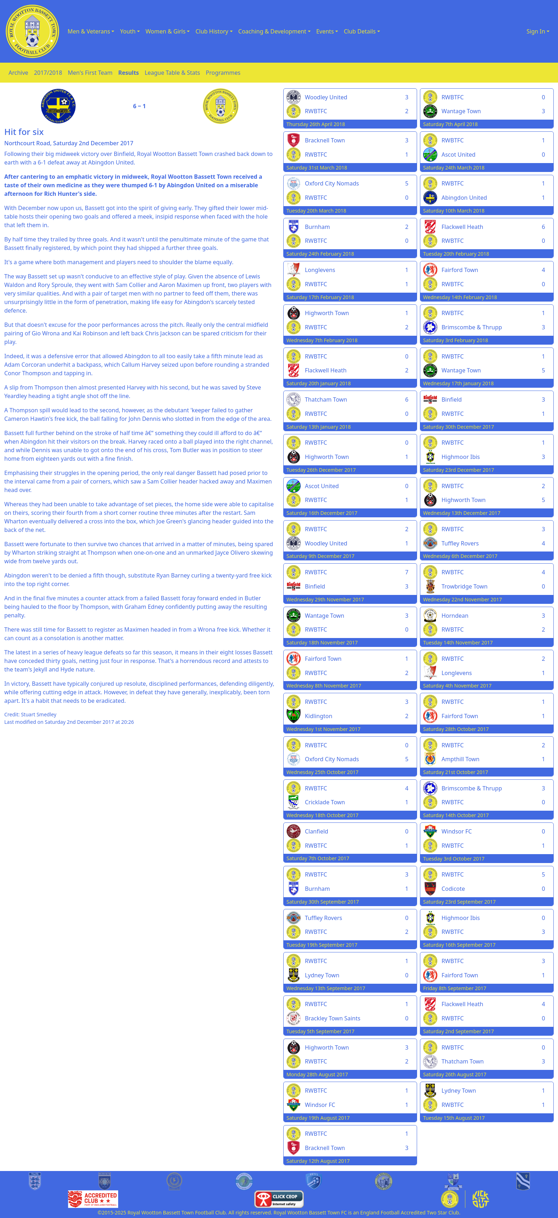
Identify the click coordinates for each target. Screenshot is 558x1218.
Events (325, 31)
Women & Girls (165, 31)
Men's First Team (90, 73)
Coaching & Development (272, 31)
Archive (18, 73)
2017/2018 (48, 73)
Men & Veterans (89, 31)
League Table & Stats (172, 73)
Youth (128, 31)
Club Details (360, 31)
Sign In (536, 31)
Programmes (223, 73)
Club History (211, 31)
